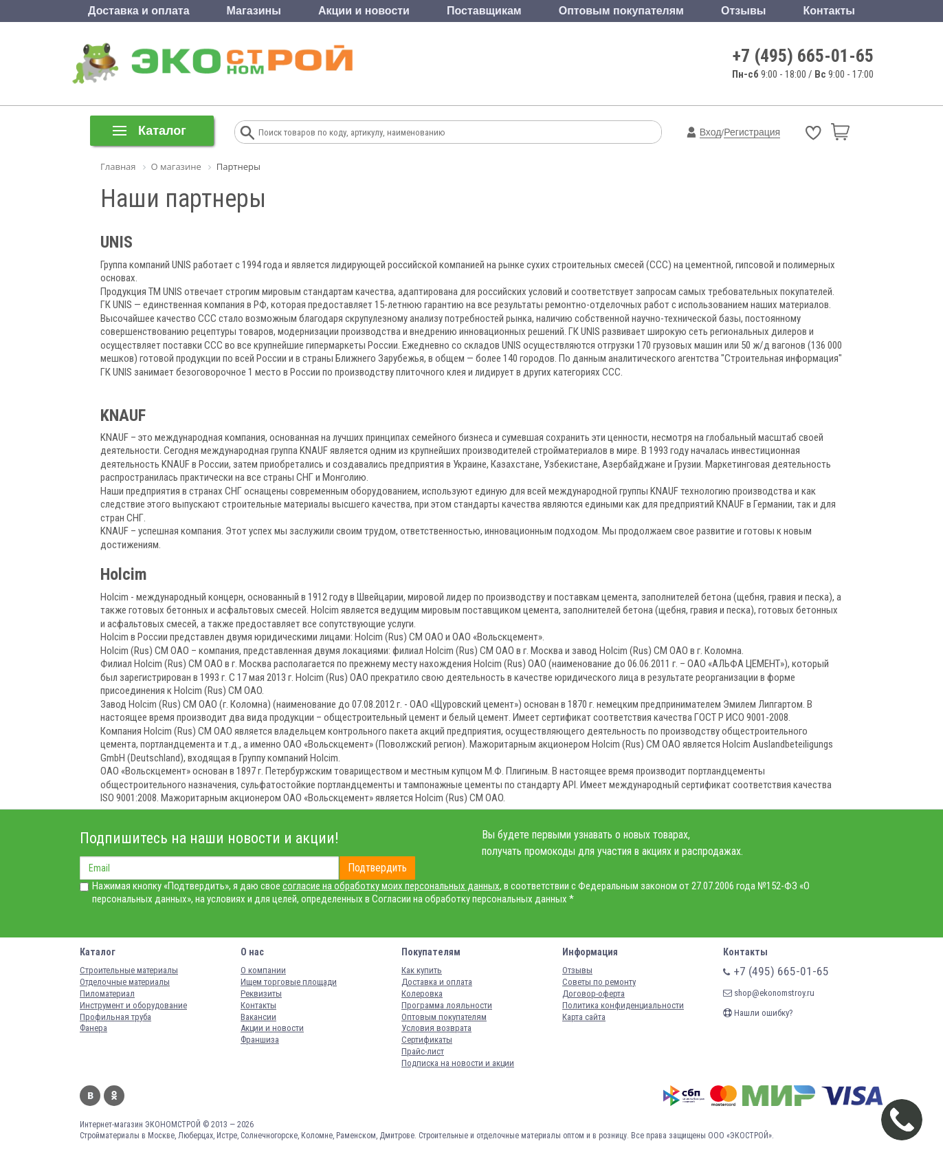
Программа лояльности (446, 1005)
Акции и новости (364, 11)
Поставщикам (484, 11)
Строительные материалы (129, 970)
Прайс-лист (422, 1051)
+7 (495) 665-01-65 (803, 55)
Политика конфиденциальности (623, 1005)
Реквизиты (261, 993)
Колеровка (422, 993)
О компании (263, 970)
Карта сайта (584, 1017)
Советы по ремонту (599, 982)
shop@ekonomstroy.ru (768, 993)
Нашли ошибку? (758, 1013)
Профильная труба (115, 1017)
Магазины (254, 11)
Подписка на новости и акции (457, 1063)
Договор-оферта (593, 993)
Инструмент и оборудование (133, 1005)
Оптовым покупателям (621, 11)
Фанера (93, 1028)
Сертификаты (426, 1039)
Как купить (421, 970)
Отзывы (743, 11)
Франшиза (260, 1039)
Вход (711, 132)
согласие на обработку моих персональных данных (391, 886)
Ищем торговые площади (289, 982)
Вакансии (258, 1017)
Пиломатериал (107, 993)
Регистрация (752, 132)
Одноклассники (114, 1095)
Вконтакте (90, 1095)
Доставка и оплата (139, 11)
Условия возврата (436, 1028)
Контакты (828, 11)
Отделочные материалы (125, 982)
